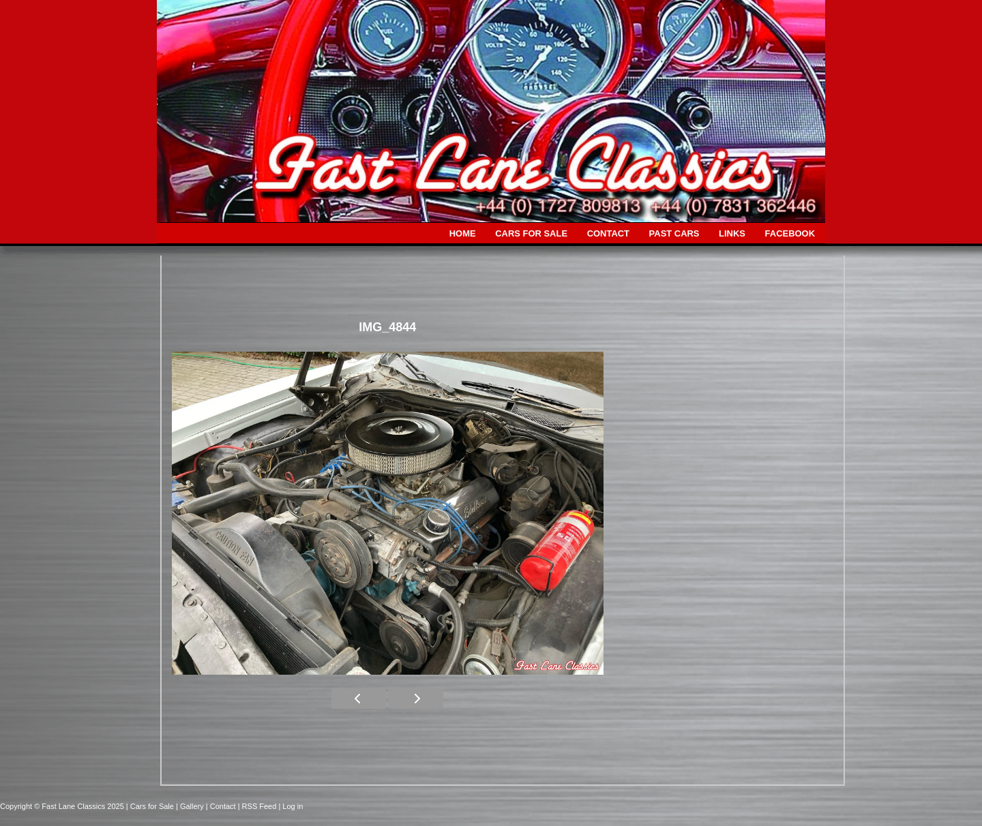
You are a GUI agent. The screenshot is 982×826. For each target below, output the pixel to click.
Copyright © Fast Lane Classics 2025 (63, 806)
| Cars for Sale (151, 806)
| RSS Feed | (260, 806)
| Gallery (191, 806)
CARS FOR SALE (531, 233)
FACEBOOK (790, 233)
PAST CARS (674, 233)
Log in (292, 806)
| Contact (222, 806)
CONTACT (608, 233)
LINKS (732, 233)
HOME (462, 233)
